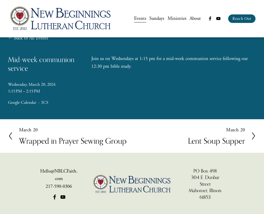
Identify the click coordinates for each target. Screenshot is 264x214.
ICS (45, 102)
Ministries (177, 18)
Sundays (156, 18)
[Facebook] (210, 18)
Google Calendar (22, 102)
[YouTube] (218, 18)
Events (140, 18)
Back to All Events (31, 38)
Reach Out (242, 18)
